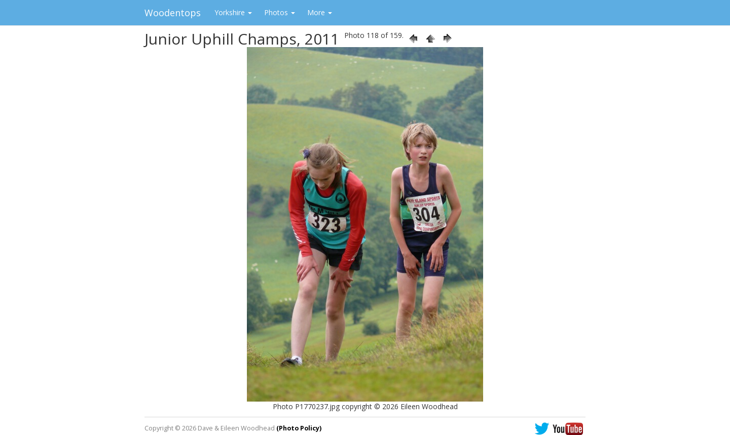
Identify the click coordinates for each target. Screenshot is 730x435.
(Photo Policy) (298, 428)
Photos (279, 12)
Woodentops (172, 13)
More (319, 12)
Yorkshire (233, 12)
